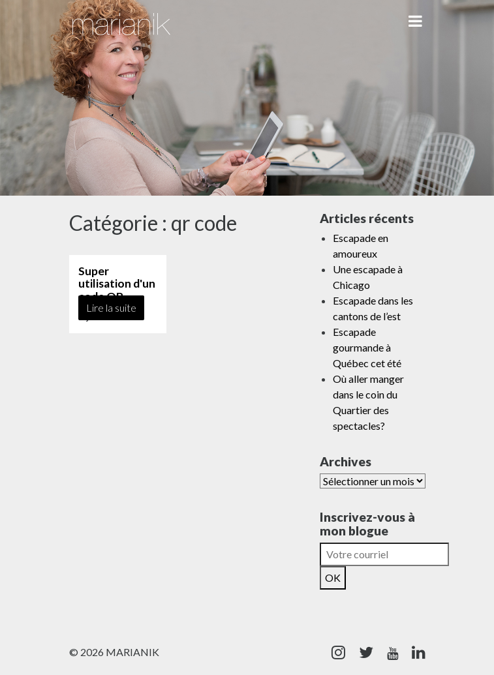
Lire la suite (111, 307)
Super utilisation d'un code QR (116, 283)
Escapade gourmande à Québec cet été (367, 347)
